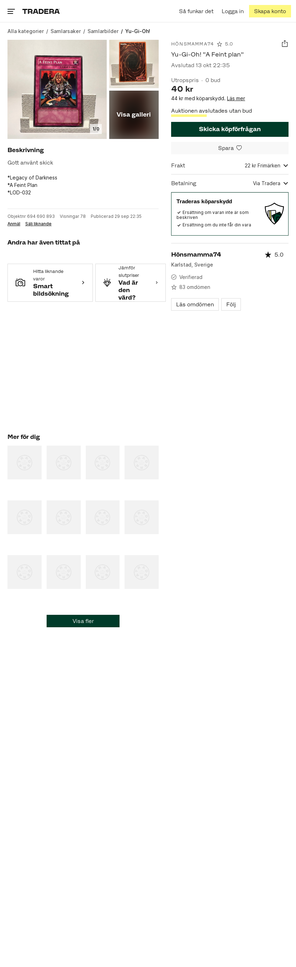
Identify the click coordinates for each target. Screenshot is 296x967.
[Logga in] (233, 11)
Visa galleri (134, 114)
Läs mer (236, 98)
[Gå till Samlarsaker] (66, 31)
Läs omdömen (195, 304)
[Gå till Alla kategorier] (25, 31)
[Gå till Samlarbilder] (103, 31)
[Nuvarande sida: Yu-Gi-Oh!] (137, 31)
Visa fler (83, 621)
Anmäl (13, 223)
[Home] (41, 11)
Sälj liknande (38, 223)
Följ (231, 304)
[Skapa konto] (270, 11)
